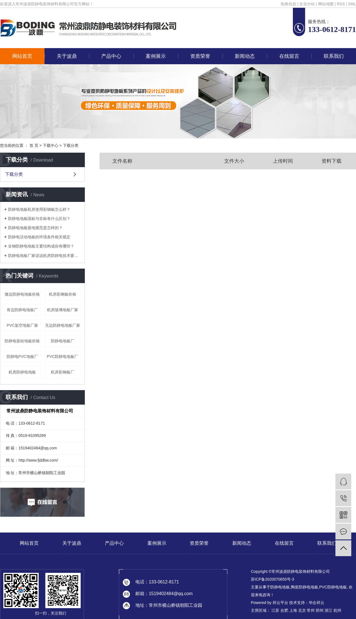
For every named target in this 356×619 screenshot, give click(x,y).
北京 (302, 610)
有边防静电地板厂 (22, 310)
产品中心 (111, 56)
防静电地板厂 (62, 341)
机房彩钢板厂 (62, 372)
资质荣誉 (200, 56)
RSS (341, 4)
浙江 (328, 610)
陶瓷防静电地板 (304, 587)
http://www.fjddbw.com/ (38, 460)
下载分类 (70, 145)
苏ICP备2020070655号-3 (272, 579)
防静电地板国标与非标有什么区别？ (39, 218)
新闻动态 (245, 56)
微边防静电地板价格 (22, 294)
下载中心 (50, 145)
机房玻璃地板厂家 (62, 310)
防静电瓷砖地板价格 (22, 341)
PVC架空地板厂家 (22, 325)
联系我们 (334, 56)
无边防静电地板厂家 (62, 325)
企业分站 (307, 4)
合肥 (284, 610)
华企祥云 (316, 602)
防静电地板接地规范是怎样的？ (35, 228)
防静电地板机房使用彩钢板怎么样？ (39, 209)
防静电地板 (280, 587)
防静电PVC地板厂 (22, 356)
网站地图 (326, 4)
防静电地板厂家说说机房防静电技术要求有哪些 (44, 255)
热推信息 (288, 4)
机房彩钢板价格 (62, 294)
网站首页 (22, 56)
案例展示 (156, 56)
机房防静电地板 (22, 372)
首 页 (33, 145)
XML (352, 4)
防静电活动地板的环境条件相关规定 (39, 237)
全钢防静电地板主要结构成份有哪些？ (41, 246)
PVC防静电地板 (333, 587)
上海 (293, 610)
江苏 (275, 610)
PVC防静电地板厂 (62, 356)
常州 (311, 610)
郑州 (319, 610)
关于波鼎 (67, 56)
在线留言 (289, 56)
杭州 (337, 610)
